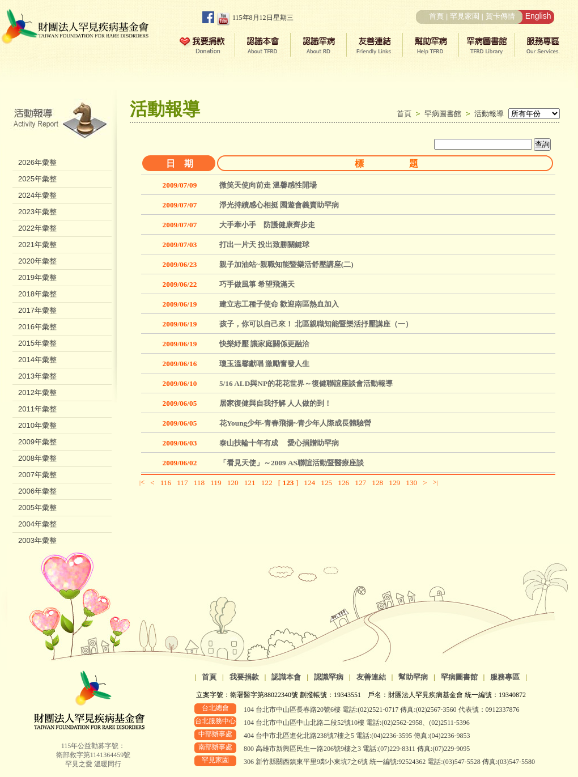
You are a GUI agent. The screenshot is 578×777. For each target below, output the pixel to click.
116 (166, 482)
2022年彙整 (37, 228)
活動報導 (489, 113)
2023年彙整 (37, 211)
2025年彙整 (37, 179)
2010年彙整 (37, 425)
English (538, 15)
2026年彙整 (37, 162)
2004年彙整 (37, 524)
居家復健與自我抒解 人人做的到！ (275, 403)
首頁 (436, 16)
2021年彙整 (37, 244)
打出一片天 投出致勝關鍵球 (264, 244)
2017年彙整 (37, 310)
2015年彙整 (37, 343)
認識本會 (286, 677)
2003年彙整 (37, 540)
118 (199, 482)
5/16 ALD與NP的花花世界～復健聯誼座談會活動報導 (306, 383)
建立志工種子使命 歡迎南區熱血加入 (279, 304)
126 (343, 482)
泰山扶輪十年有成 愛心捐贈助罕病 (279, 443)
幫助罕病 (413, 677)
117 (182, 482)
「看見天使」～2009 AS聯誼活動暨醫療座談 (291, 462)
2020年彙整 (37, 261)
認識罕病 (328, 677)
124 (309, 482)
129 (394, 482)
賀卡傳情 (500, 16)
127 (360, 482)
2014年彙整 (37, 359)
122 (267, 482)
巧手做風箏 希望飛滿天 (257, 284)
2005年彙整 (37, 507)
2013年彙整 (37, 376)
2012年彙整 (37, 392)
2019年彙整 (37, 277)
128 (377, 482)
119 (216, 482)
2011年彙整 (37, 409)
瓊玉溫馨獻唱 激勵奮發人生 (264, 363)
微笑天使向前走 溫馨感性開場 (268, 185)
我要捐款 (244, 677)
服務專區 (505, 677)
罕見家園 (464, 16)
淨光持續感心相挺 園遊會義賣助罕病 (279, 205)
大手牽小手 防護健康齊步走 (267, 224)
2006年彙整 (37, 491)
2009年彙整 (37, 442)
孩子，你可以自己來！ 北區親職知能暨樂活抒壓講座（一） (316, 324)
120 (233, 482)
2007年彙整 (37, 474)
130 (411, 482)
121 (250, 482)
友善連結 (371, 677)
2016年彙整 (37, 326)
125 (326, 482)
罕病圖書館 (445, 113)
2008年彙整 (37, 458)
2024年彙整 (37, 195)
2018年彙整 (37, 294)
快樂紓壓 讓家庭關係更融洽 (264, 343)
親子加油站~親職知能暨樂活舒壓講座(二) (286, 264)
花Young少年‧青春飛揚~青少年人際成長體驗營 (295, 423)
